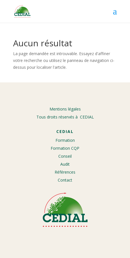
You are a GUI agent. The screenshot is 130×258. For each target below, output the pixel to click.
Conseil (65, 156)
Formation (65, 140)
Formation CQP (65, 148)
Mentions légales (65, 109)
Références (65, 172)
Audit (65, 164)
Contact (65, 180)
